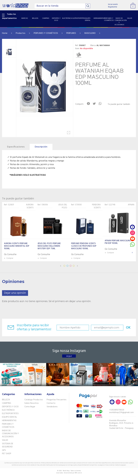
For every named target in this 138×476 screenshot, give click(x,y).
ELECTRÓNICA (8, 410)
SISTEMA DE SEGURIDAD (7, 445)
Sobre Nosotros (31, 403)
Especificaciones (16, 147)
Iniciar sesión (113, 4)
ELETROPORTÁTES (10, 413)
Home (4, 33)
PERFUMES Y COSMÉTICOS (46, 33)
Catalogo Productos (33, 399)
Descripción (41, 147)
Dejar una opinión (15, 293)
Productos (20, 33)
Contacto (51, 403)
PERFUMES (71, 33)
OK (128, 327)
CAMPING (6, 403)
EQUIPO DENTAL (9, 417)
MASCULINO (90, 33)
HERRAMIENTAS (9, 420)
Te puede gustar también (119, 104)
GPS (4, 450)
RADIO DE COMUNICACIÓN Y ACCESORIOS (10, 434)
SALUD (5, 440)
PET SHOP (6, 453)
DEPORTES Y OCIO (10, 406)
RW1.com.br (78, 473)
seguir (69, 356)
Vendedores (52, 406)
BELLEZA (6, 399)
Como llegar (29, 406)
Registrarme (112, 7)
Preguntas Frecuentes (56, 399)
